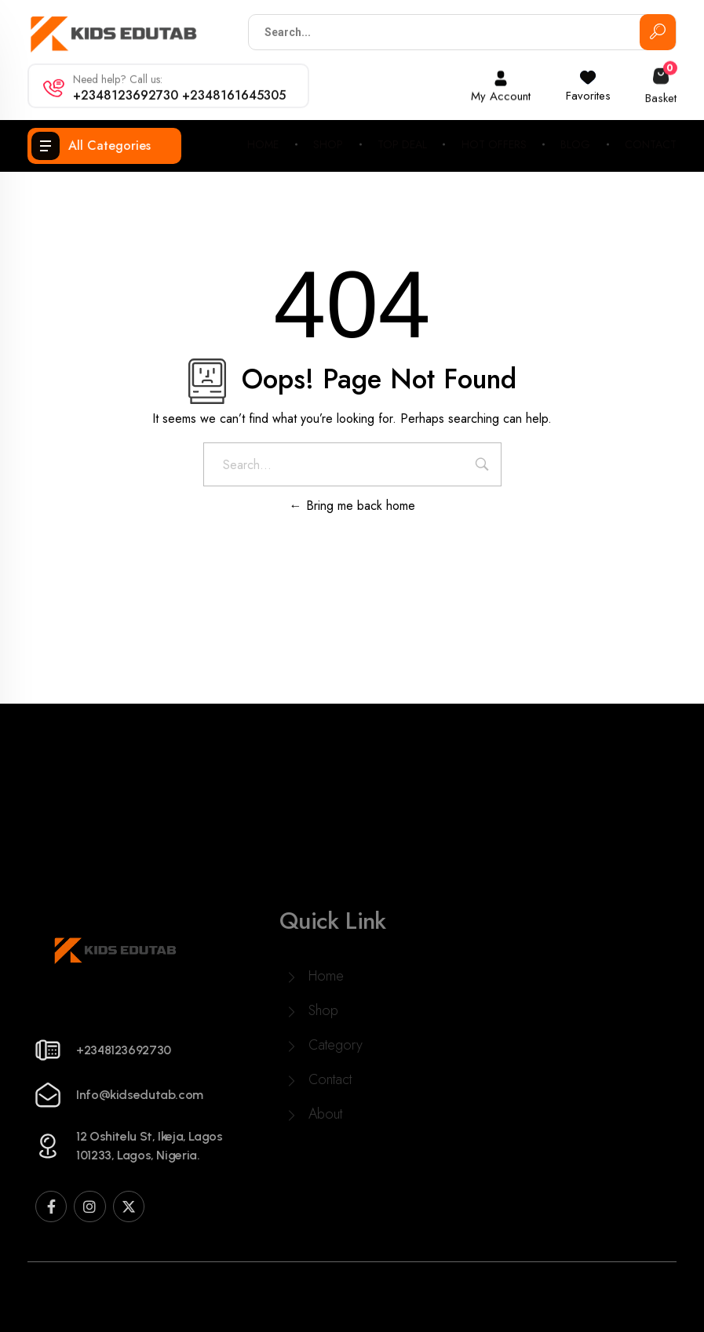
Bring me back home (352, 506)
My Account (501, 92)
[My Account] (500, 74)
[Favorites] (587, 73)
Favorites (588, 91)
